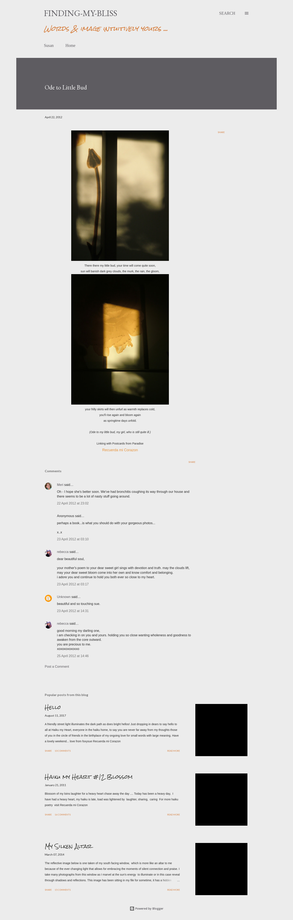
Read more (173, 750)
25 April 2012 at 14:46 (73, 656)
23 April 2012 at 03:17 (73, 584)
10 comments (63, 750)
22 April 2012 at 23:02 (73, 503)
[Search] (227, 13)
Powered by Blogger (146, 908)
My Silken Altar (68, 846)
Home (70, 45)
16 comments (63, 814)
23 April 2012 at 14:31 (73, 611)
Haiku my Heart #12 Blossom (89, 776)
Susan (49, 45)
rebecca (63, 552)
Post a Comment (57, 666)
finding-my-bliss (80, 13)
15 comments (63, 889)
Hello (53, 707)
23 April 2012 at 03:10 (73, 539)
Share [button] (221, 132)
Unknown (64, 597)
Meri (60, 484)
